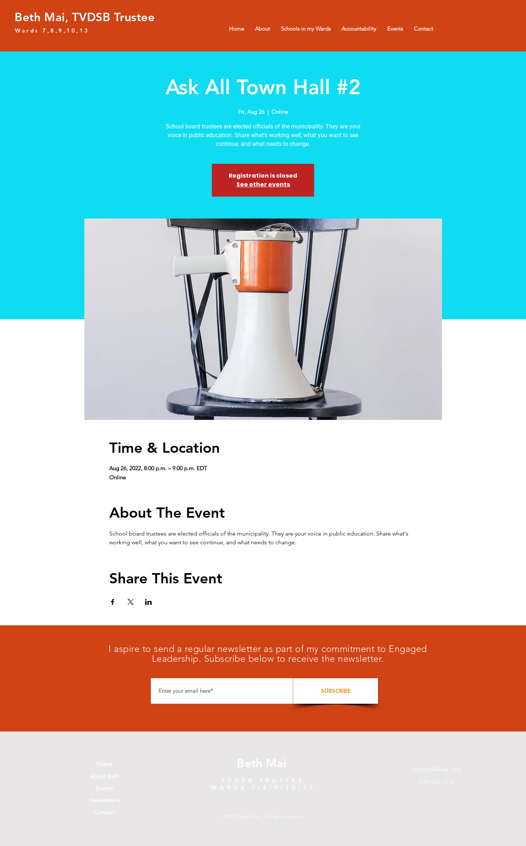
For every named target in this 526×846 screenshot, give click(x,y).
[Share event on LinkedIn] (148, 602)
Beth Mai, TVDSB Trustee (85, 16)
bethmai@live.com (437, 769)
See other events (263, 184)
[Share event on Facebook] (112, 602)
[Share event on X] (130, 602)
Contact (104, 812)
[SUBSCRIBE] (335, 691)
